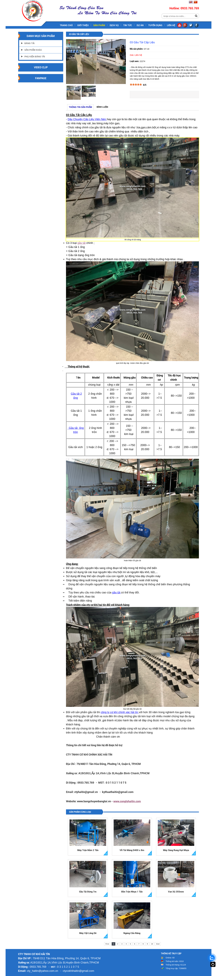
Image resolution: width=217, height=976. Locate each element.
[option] (73, 93)
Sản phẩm (99, 25)
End (157, 944)
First (107, 944)
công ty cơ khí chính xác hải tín (120, 712)
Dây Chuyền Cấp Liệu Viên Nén (87, 119)
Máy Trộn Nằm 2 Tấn (87, 850)
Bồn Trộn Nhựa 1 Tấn (132, 891)
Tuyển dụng (155, 25)
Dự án (140, 25)
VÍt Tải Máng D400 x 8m (132, 850)
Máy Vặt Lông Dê (87, 933)
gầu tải (81, 242)
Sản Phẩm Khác (33, 50)
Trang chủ (66, 25)
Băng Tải (29, 43)
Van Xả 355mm (176, 891)
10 (152, 944)
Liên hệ (171, 25)
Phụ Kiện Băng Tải (34, 56)
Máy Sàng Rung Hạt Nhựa (176, 850)
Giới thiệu (83, 25)
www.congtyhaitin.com (127, 801)
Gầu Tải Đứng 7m (87, 891)
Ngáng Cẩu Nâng (131, 933)
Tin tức (127, 25)
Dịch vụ (114, 25)
